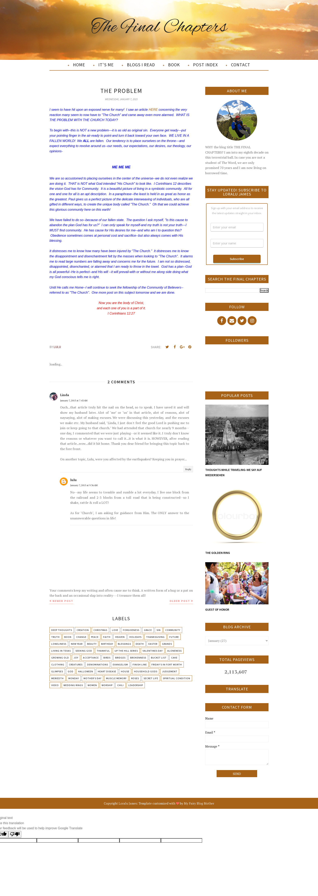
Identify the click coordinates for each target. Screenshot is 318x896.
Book (68, 636)
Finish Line (140, 664)
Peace (95, 636)
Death (140, 643)
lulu (73, 480)
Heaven (120, 636)
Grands (167, 643)
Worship (107, 685)
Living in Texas (61, 650)
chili (120, 685)
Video (55, 685)
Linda (64, 395)
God (70, 671)
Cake (174, 657)
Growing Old (60, 657)
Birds (107, 657)
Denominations (97, 664)
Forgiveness (131, 630)
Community (172, 630)
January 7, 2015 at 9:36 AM (84, 485)
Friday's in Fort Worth (166, 664)
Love (115, 630)
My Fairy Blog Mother (199, 803)
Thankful (103, 650)
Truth (55, 636)
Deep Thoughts (61, 630)
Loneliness (58, 643)
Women (92, 685)
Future (174, 636)
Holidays (135, 636)
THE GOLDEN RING (217, 553)
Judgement (169, 671)
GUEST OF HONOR (217, 609)
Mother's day (92, 678)
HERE (153, 109)
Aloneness (174, 650)
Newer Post (63, 601)
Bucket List (159, 657)
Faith (107, 636)
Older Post (180, 601)
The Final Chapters (159, 27)
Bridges (120, 657)
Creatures (76, 664)
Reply (188, 469)
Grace (148, 630)
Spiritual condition (176, 678)
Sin (159, 630)
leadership (135, 685)
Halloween (85, 671)
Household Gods (145, 671)
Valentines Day (153, 650)
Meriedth (57, 678)
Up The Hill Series (126, 650)
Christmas (100, 630)
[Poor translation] (14, 834)
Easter (152, 643)
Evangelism (120, 664)
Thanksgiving (155, 636)
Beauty (92, 643)
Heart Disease (107, 671)
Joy (76, 657)
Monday (73, 678)
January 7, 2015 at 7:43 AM (73, 400)
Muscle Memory (116, 678)
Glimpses (57, 671)
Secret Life (151, 678)
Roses (135, 678)
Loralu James (128, 803)
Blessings (124, 643)
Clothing (57, 664)
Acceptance (91, 657)
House (125, 671)
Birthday (107, 643)
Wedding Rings (73, 685)
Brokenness (138, 657)
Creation (83, 630)
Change (81, 636)
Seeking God (83, 650)
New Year (77, 643)
